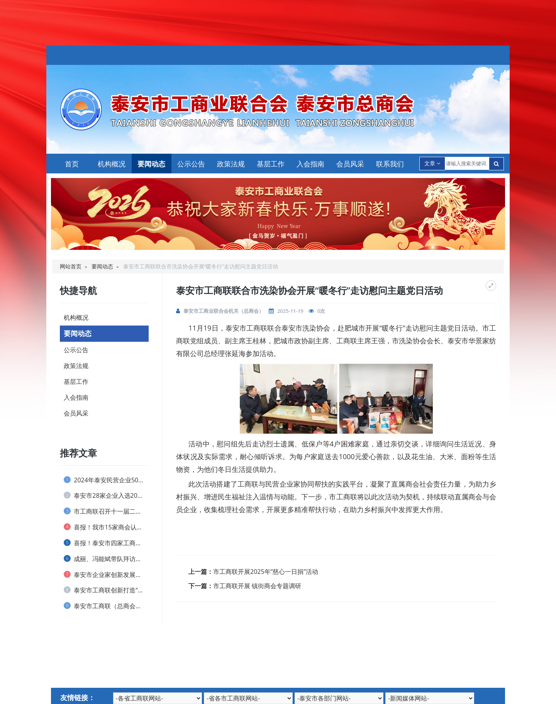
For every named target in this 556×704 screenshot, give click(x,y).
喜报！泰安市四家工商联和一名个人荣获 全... (106, 543)
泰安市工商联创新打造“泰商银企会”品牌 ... (106, 590)
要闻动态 (151, 163)
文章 (432, 163)
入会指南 (310, 163)
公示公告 (191, 163)
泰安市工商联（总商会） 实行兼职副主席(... (106, 606)
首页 (72, 163)
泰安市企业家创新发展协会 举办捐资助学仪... (106, 574)
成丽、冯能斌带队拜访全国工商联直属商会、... (106, 559)
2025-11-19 (290, 310)
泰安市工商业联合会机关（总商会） (223, 310)
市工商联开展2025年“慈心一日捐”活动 (265, 571)
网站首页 (70, 266)
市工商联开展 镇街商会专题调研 (257, 586)
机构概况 (111, 163)
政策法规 (231, 163)
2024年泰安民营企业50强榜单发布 (106, 480)
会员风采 (350, 163)
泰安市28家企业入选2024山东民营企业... (106, 495)
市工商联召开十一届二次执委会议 (106, 511)
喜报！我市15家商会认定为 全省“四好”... (106, 527)
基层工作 (271, 163)
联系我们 (390, 163)
